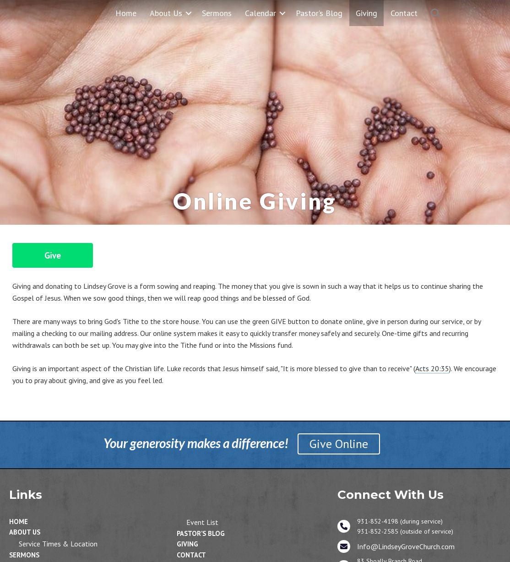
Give (52, 255)
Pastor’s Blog (319, 13)
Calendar (260, 13)
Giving (366, 13)
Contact (404, 13)
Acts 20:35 (432, 368)
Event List (202, 522)
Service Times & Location (58, 543)
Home (125, 13)
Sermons (217, 13)
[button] (188, 13)
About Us (166, 13)
